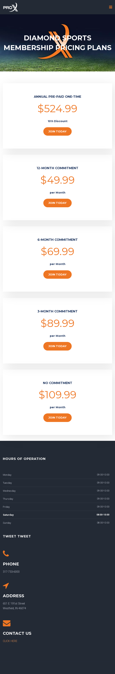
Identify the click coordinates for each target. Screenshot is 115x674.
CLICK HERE (10, 641)
